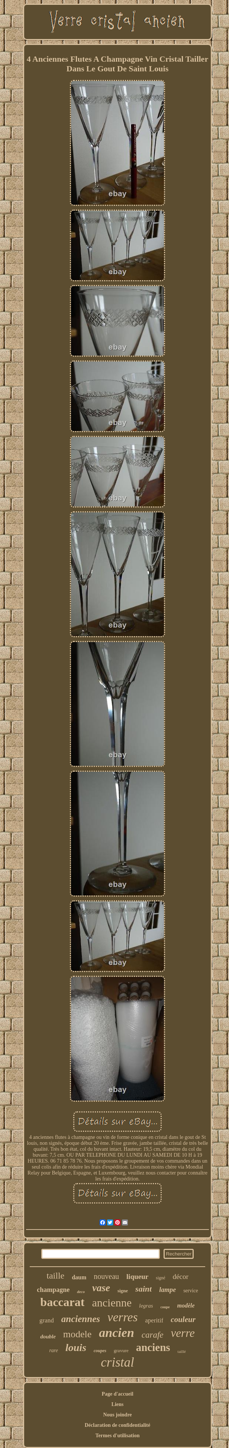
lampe (167, 1289)
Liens (118, 1404)
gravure (121, 1350)
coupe (165, 1307)
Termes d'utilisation (118, 1435)
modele (77, 1334)
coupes (100, 1350)
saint (143, 1288)
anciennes (80, 1319)
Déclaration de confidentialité (118, 1425)
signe (122, 1290)
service (190, 1290)
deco (81, 1291)
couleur (183, 1319)
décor (180, 1276)
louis (75, 1347)
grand (46, 1320)
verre (183, 1333)
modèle (186, 1305)
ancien (116, 1333)
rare (53, 1350)
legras (146, 1306)
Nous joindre (117, 1415)
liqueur (137, 1276)
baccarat (62, 1302)
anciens (153, 1347)
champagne (53, 1289)
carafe (153, 1335)
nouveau (106, 1276)
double (48, 1337)
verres (122, 1317)
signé (160, 1277)
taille (55, 1275)
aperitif (154, 1320)
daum (79, 1277)
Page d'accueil (117, 1394)
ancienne (112, 1302)
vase (101, 1287)
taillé (182, 1351)
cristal (117, 1362)
